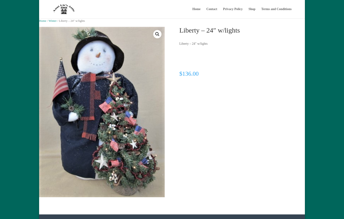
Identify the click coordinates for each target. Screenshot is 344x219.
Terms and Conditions (276, 9)
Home (196, 9)
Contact (211, 9)
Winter (52, 20)
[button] (157, 34)
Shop (252, 9)
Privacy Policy (233, 9)
